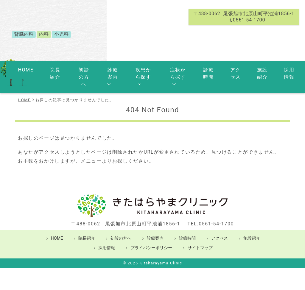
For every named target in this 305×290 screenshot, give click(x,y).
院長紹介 (46, 69)
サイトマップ (200, 231)
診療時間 (201, 69)
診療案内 (103, 69)
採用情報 (278, 69)
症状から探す (170, 69)
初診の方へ (75, 69)
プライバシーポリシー (151, 231)
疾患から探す (134, 69)
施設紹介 (252, 69)
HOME (23, 69)
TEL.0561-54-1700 (210, 208)
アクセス (227, 69)
